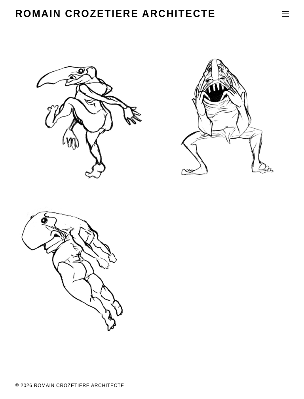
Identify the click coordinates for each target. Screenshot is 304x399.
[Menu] (285, 13)
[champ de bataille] (80, 272)
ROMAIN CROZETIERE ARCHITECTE (115, 13)
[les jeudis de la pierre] (80, 117)
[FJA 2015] (223, 117)
